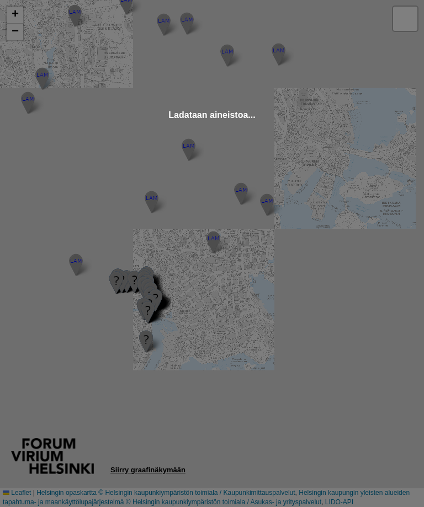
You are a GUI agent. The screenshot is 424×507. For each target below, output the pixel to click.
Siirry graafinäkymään (148, 470)
